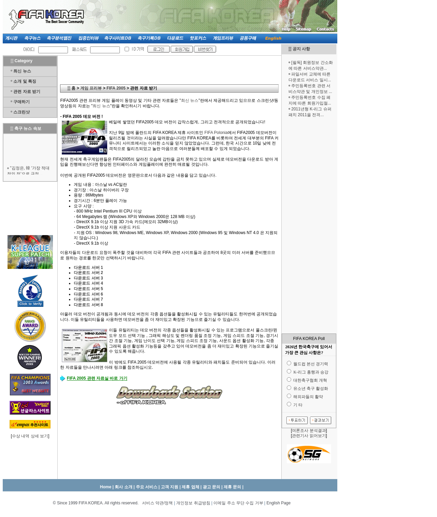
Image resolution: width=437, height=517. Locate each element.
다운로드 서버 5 (88, 288)
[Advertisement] (309, 225)
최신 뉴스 (22, 71)
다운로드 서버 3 (88, 278)
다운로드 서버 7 (88, 299)
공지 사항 (301, 48)
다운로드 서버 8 (88, 304)
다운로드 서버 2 (88, 272)
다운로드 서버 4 (88, 283)
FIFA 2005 (116, 88)
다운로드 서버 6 (88, 294)
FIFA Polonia (216, 132)
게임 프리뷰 (91, 88)
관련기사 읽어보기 (309, 435)
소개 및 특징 (24, 81)
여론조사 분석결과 (309, 430)
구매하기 (21, 101)
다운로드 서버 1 (88, 267)
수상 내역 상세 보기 (30, 436)
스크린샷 (21, 112)
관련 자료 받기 (26, 91)
